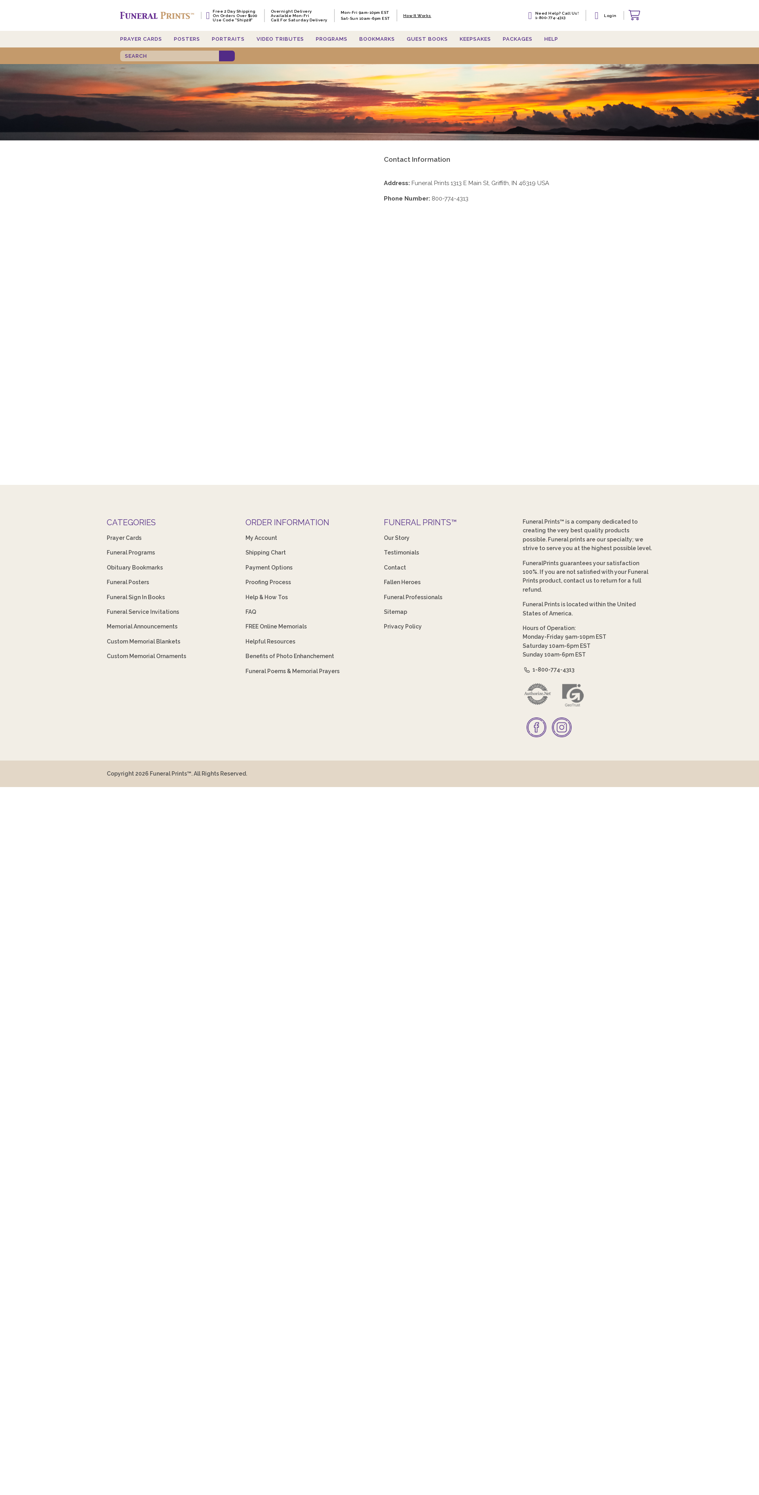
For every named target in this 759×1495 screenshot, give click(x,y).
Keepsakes (475, 39)
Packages (517, 39)
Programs (331, 39)
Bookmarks (377, 39)
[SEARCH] (169, 56)
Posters (187, 39)
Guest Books (427, 39)
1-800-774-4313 (549, 669)
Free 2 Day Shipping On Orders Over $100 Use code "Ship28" (235, 15)
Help (551, 39)
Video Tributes (280, 39)
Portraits (228, 39)
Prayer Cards (141, 39)
